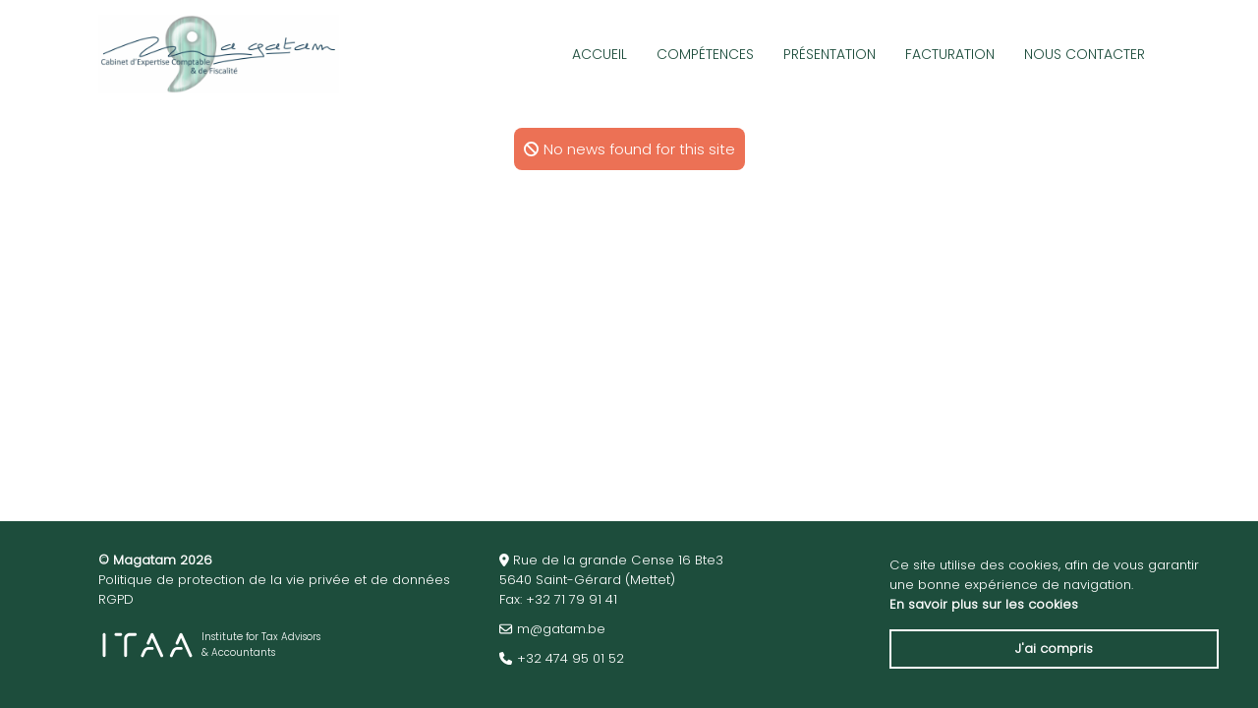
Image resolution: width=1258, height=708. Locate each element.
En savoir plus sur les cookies (983, 604)
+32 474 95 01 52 (570, 658)
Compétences (705, 54)
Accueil (599, 54)
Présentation (829, 54)
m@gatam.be (561, 629)
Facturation (950, 54)
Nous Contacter (1084, 54)
